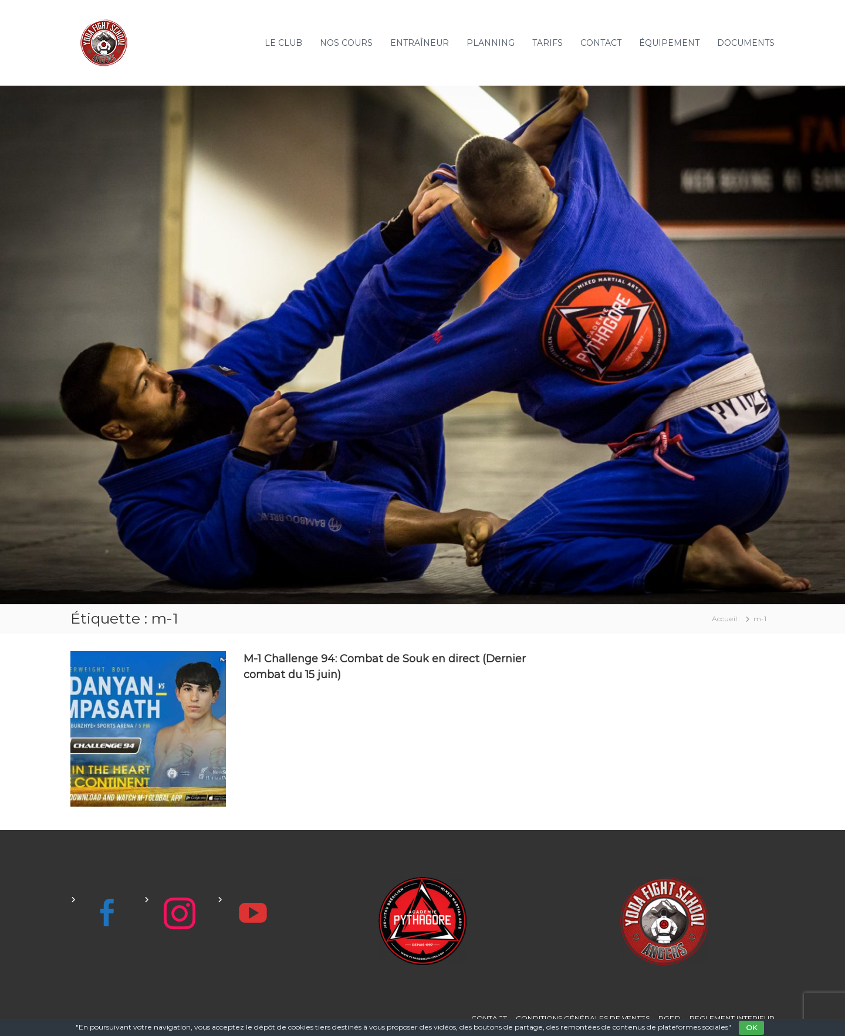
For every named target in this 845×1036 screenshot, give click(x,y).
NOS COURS (346, 43)
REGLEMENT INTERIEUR (732, 1018)
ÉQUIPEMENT (669, 43)
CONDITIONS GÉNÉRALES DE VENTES (583, 1018)
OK (751, 1027)
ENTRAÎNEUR (419, 43)
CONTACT (600, 43)
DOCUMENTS (746, 43)
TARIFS (547, 43)
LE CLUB (283, 43)
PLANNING (491, 43)
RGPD (669, 1018)
